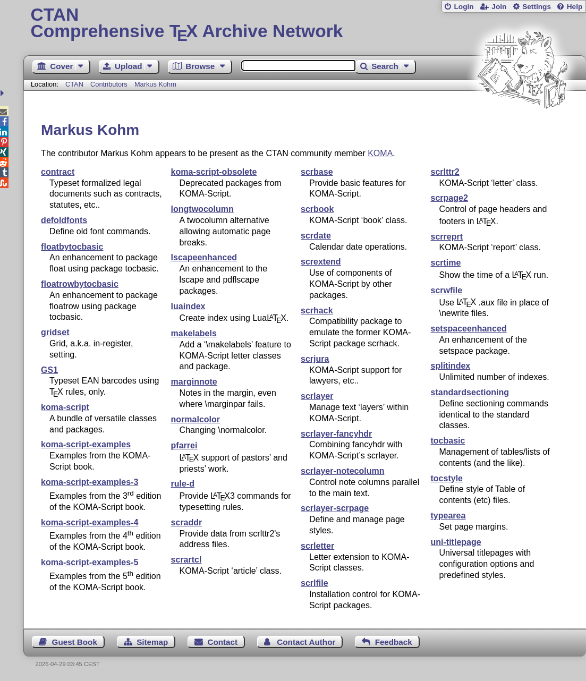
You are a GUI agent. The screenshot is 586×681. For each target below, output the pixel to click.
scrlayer (317, 396)
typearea (448, 515)
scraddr (186, 522)
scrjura (315, 358)
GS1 (49, 369)
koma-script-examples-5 (89, 562)
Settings (536, 7)
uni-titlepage (456, 542)
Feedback (393, 641)
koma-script (65, 407)
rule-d (182, 483)
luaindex (188, 306)
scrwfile (447, 290)
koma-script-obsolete (214, 171)
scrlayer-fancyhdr (336, 433)
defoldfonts (64, 220)
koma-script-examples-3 (89, 482)
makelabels (194, 333)
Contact (223, 641)
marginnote (194, 381)
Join (498, 7)
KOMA (380, 153)
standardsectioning (470, 392)
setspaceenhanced (469, 328)
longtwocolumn (202, 209)
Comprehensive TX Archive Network (304, 24)
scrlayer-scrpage (335, 508)
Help (575, 7)
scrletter (317, 545)
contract (57, 171)
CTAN (74, 84)
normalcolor (195, 419)
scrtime (446, 262)
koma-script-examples (86, 444)
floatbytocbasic (72, 246)
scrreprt (447, 236)
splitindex (451, 365)
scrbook (317, 209)
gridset (55, 332)
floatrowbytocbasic (79, 283)
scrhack (317, 310)
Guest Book (74, 641)
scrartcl (186, 559)
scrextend (321, 261)
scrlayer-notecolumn (342, 470)
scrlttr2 (445, 171)
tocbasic (448, 440)
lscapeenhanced (204, 257)
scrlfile (314, 583)
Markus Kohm (155, 84)
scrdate (316, 235)
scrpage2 (449, 197)
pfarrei (184, 445)
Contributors (109, 84)
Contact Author (306, 641)
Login (463, 7)
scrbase (317, 171)
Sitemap (152, 641)
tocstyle (447, 478)
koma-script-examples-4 (89, 522)
